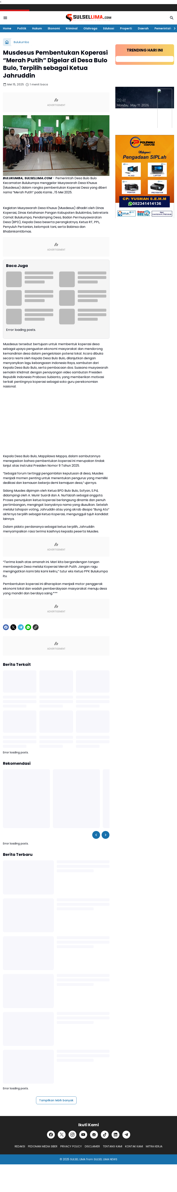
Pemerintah (162, 28)
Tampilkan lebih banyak (56, 1100)
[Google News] (94, 1135)
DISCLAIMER (92, 1146)
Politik (21, 28)
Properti (126, 28)
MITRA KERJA (154, 1146)
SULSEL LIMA (77, 1159)
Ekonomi (54, 28)
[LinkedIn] (115, 1135)
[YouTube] (83, 1135)
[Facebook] (6, 627)
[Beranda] (7, 42)
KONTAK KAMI (134, 1146)
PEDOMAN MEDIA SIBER (42, 1146)
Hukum (37, 28)
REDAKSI (20, 1146)
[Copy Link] (36, 627)
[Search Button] (172, 18)
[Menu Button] (5, 18)
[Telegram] (21, 627)
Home (7, 28)
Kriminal (72, 28)
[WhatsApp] (28, 627)
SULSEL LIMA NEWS (105, 1159)
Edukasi (108, 28)
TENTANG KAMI (112, 1146)
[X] (13, 627)
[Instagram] (72, 1135)
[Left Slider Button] (96, 835)
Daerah (143, 28)
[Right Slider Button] (173, 28)
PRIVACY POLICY (71, 1146)
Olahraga (90, 28)
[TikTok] (105, 1135)
